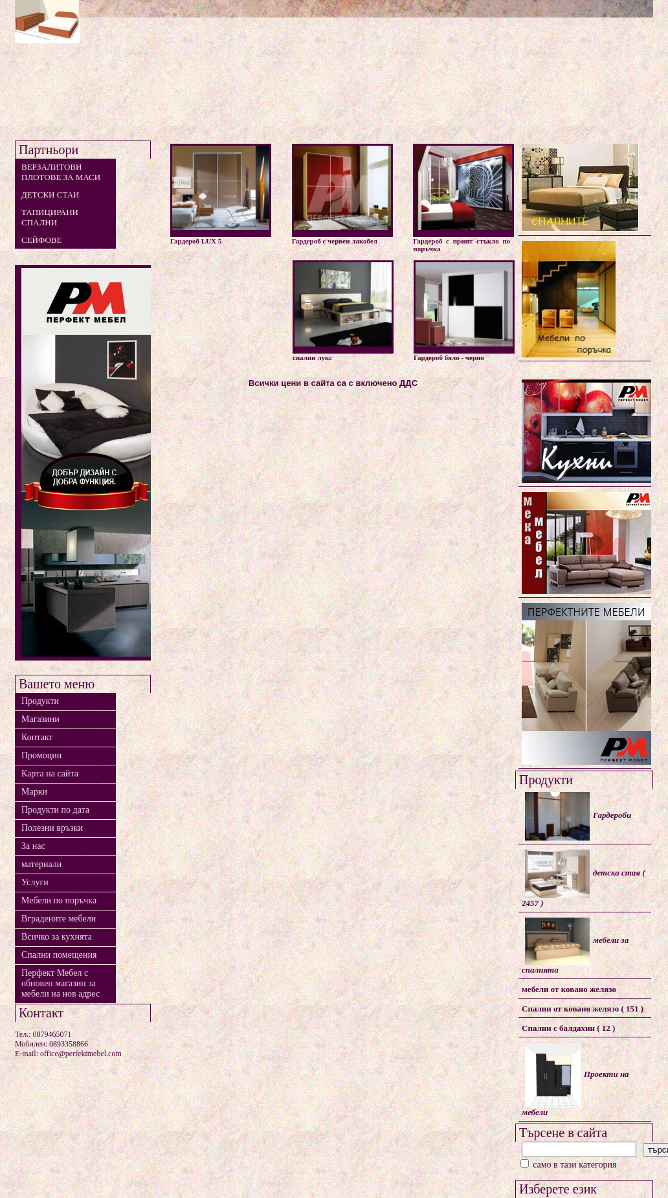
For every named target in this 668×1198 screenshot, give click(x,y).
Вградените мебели (58, 918)
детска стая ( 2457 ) (583, 879)
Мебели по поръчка (58, 900)
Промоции (41, 755)
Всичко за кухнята (56, 937)
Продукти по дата (55, 810)
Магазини (40, 719)
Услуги (35, 882)
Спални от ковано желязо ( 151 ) (582, 1008)
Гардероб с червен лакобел (342, 194)
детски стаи (50, 194)
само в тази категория (568, 1165)
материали (41, 864)
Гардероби (578, 816)
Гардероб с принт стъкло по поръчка (463, 198)
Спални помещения (58, 955)
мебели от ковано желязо (569, 989)
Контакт (36, 737)
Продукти (40, 701)
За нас (33, 846)
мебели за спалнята (575, 946)
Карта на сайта (49, 773)
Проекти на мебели (575, 1080)
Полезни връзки (52, 828)
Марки (34, 792)
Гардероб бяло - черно (464, 310)
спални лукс (343, 310)
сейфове (41, 240)
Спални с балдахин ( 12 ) (568, 1028)
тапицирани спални (49, 217)
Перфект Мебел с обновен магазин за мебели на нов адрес (60, 983)
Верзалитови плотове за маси (60, 172)
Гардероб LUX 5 (220, 194)
